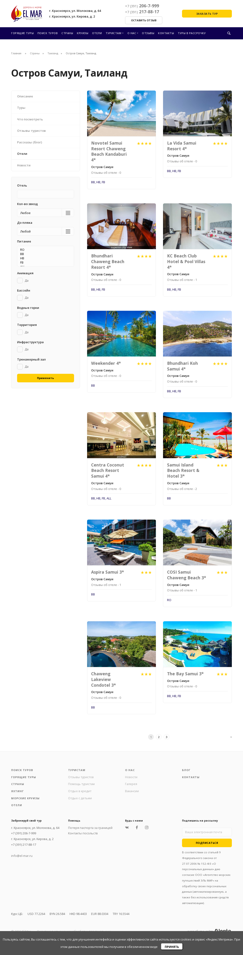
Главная (16, 53)
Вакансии (132, 791)
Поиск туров (47, 33)
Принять (172, 947)
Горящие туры (22, 33)
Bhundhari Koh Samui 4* (182, 366)
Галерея (131, 784)
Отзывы (148, 33)
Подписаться (207, 843)
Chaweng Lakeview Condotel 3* (103, 679)
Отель (22, 185)
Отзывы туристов (81, 777)
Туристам (113, 33)
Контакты (166, 33)
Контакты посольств (83, 833)
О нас (131, 33)
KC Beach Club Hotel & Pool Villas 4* (186, 261)
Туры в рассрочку (192, 33)
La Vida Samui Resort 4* (181, 145)
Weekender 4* (106, 363)
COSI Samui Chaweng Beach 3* (186, 574)
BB (44, 254)
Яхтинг (17, 791)
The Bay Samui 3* (185, 673)
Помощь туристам (81, 784)
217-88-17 (142, 11)
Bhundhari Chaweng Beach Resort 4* (107, 261)
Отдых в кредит (79, 791)
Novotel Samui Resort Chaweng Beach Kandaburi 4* (109, 151)
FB (44, 262)
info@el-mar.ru (22, 856)
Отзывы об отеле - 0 (106, 172)
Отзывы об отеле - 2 (182, 489)
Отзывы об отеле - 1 (182, 280)
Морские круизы (25, 798)
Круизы (82, 33)
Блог (186, 770)
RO (44, 249)
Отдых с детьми (80, 798)
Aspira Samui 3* (107, 572)
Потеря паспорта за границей (90, 828)
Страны (67, 33)
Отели (97, 33)
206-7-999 (142, 6)
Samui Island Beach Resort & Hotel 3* (183, 470)
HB (44, 258)
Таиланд (52, 53)
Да (26, 280)
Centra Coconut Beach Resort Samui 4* (107, 470)
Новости (131, 777)
